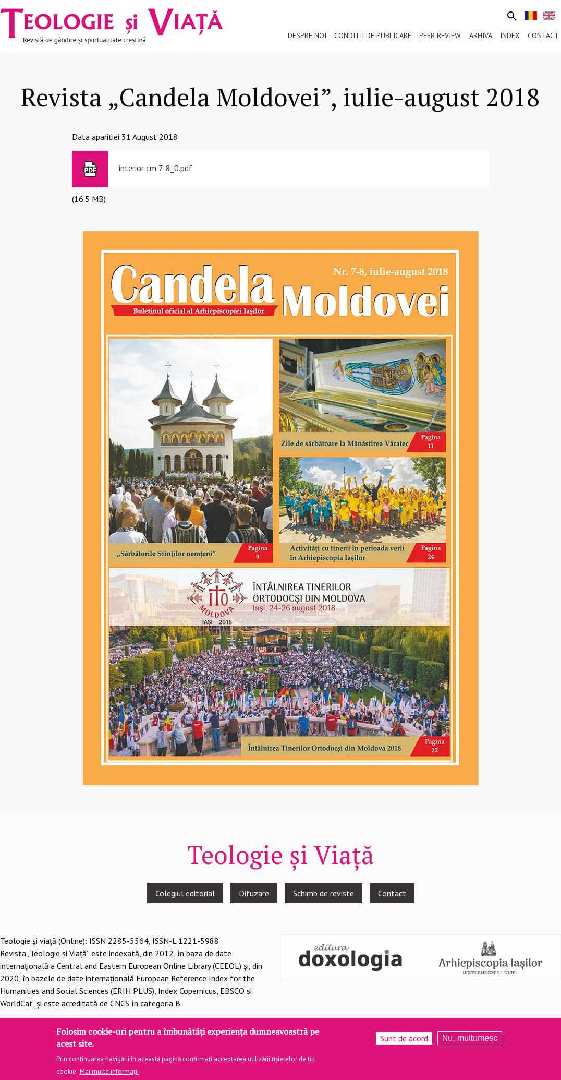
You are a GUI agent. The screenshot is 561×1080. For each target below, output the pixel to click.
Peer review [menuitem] (440, 35)
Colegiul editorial (185, 893)
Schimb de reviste (323, 893)
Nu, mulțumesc (470, 1041)
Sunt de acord (404, 1041)
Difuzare (254, 893)
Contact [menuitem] (543, 35)
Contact (392, 893)
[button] (281, 507)
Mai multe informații (109, 1074)
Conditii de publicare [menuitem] (372, 35)
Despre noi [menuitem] (307, 35)
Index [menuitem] (510, 35)
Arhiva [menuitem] (480, 35)
